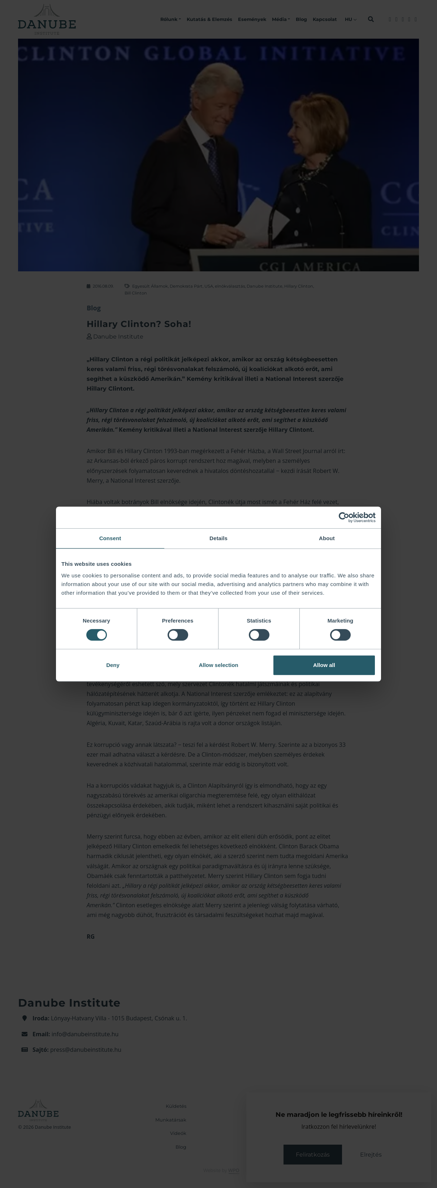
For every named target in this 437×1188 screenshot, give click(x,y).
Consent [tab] (110, 538)
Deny (113, 665)
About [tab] (327, 538)
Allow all (324, 665)
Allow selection (218, 665)
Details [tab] (218, 538)
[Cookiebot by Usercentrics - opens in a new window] (344, 517)
